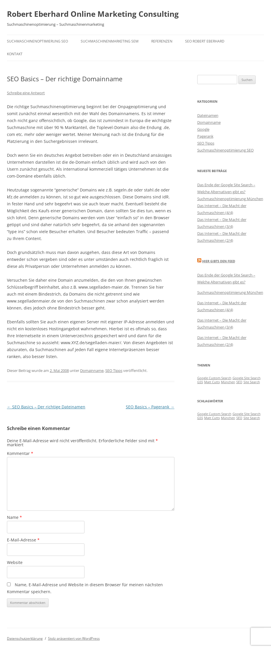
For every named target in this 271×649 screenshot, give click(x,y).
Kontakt (15, 53)
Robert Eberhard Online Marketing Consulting (93, 14)
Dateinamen (207, 115)
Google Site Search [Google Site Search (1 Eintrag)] (247, 378)
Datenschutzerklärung (25, 638)
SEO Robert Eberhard (204, 41)
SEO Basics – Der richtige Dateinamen (46, 407)
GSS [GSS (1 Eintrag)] (200, 382)
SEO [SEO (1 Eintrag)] (239, 382)
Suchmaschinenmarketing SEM (110, 41)
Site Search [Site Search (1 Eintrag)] (252, 382)
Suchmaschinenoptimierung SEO (37, 41)
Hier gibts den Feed (218, 261)
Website (15, 562)
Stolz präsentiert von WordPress (74, 638)
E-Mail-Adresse (23, 540)
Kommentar (20, 453)
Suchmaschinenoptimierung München (230, 198)
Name (14, 517)
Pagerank (205, 136)
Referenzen (161, 41)
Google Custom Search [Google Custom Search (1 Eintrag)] (214, 378)
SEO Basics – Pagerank (150, 407)
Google (203, 129)
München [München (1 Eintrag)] (228, 382)
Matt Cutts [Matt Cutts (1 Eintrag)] (212, 382)
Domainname (92, 370)
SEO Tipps (113, 370)
